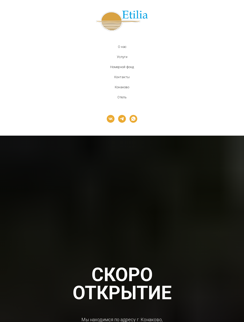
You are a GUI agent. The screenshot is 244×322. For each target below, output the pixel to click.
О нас (122, 47)
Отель (122, 97)
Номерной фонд (122, 67)
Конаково (122, 87)
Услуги (122, 57)
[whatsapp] (133, 119)
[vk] (111, 119)
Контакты (122, 77)
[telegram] (122, 119)
